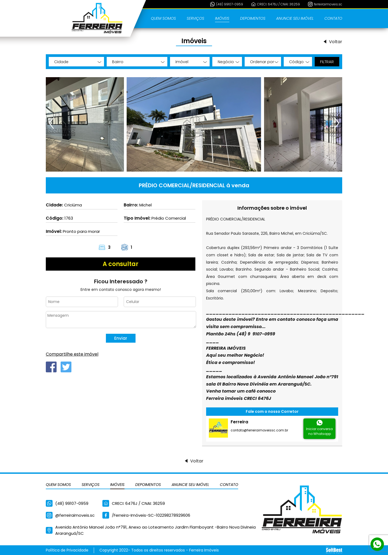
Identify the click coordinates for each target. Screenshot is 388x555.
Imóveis (222, 18)
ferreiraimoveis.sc (328, 4)
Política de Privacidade (67, 550)
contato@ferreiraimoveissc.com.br (259, 430)
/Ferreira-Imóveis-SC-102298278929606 (151, 515)
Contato (333, 18)
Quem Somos (163, 18)
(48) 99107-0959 (229, 4)
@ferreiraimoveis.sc (75, 515)
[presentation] (51, 123)
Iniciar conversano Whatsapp (319, 431)
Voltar (335, 42)
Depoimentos (252, 18)
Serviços (195, 18)
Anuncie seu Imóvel (295, 18)
